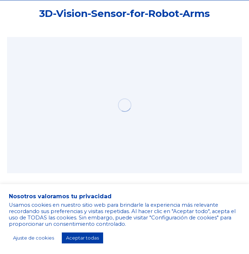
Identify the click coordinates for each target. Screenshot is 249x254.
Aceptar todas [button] (82, 238)
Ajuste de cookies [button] (33, 238)
